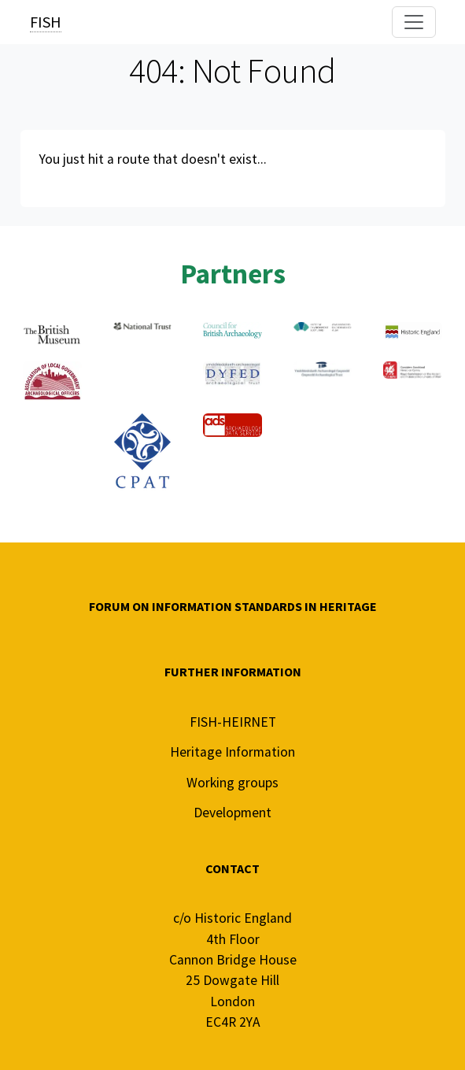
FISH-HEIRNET (233, 722)
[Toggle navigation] (414, 22)
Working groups (232, 782)
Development (232, 812)
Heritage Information (232, 752)
